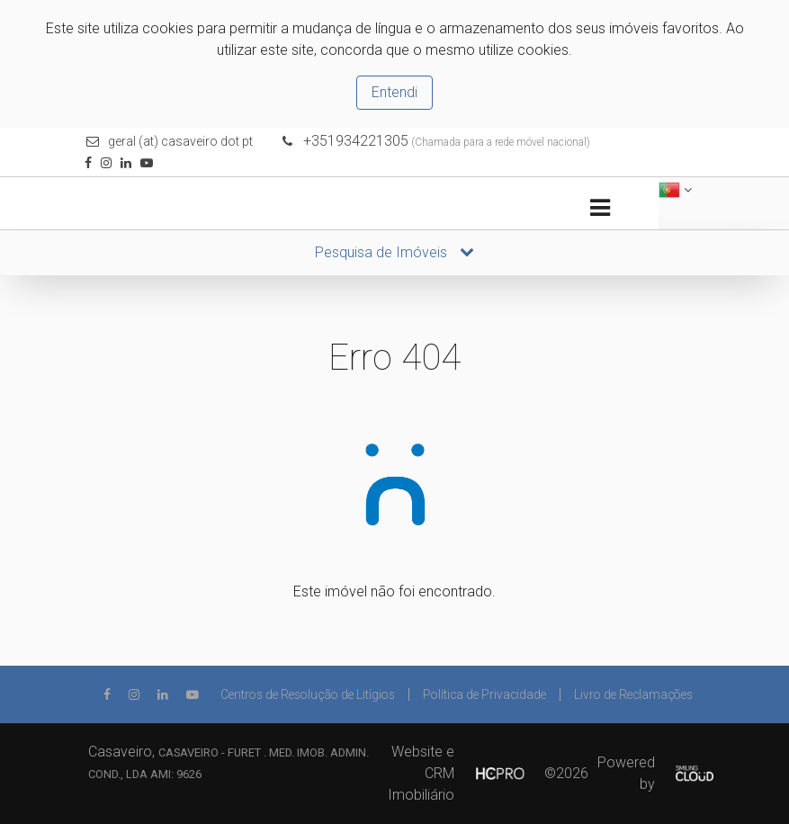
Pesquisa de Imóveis (394, 252)
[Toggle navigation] (600, 208)
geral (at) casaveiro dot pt (180, 141)
